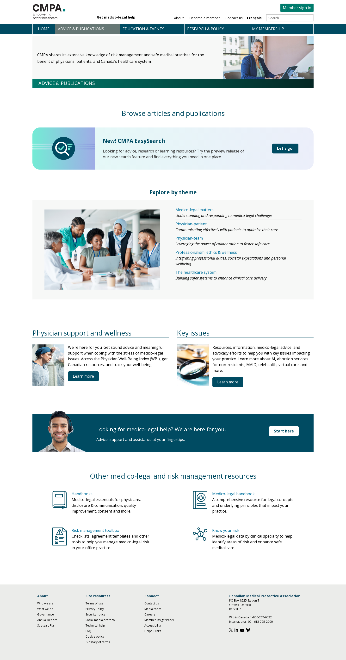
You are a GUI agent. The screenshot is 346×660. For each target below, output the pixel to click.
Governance (45, 614)
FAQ (88, 631)
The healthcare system (195, 272)
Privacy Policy (95, 609)
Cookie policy (95, 637)
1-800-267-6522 (261, 617)
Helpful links (152, 631)
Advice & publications (81, 29)
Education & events (143, 29)
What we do (45, 609)
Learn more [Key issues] (227, 382)
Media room (152, 609)
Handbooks (82, 493)
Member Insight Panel (159, 620)
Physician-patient (191, 224)
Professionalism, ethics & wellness (206, 252)
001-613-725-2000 (260, 622)
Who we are (45, 603)
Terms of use (94, 603)
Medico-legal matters (194, 209)
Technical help (95, 625)
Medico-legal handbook (233, 493)
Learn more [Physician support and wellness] (83, 376)
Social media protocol (101, 620)
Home (43, 29)
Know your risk (225, 530)
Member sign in (297, 7)
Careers (149, 614)
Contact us (151, 603)
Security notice (95, 614)
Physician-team (189, 238)
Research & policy (205, 29)
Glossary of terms (98, 642)
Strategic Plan (46, 625)
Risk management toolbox (95, 530)
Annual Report (47, 620)
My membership (268, 29)
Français (254, 18)
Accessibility (152, 625)
